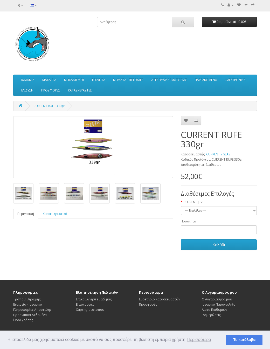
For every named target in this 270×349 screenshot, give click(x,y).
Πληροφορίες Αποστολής (32, 309)
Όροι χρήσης (23, 320)
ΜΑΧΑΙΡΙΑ (49, 80)
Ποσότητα (188, 221)
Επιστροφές (85, 304)
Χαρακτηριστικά (55, 214)
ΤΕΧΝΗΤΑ (98, 80)
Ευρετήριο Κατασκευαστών (159, 299)
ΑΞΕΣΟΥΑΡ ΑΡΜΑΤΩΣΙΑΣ (169, 80)
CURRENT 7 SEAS (218, 154)
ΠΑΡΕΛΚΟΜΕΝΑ (206, 80)
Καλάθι (218, 244)
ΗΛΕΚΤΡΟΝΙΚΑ (235, 80)
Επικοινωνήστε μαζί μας (94, 299)
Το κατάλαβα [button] (244, 340)
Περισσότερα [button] (199, 339)
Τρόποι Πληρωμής (26, 299)
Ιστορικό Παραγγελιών (218, 304)
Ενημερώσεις (211, 315)
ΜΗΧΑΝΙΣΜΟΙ (74, 80)
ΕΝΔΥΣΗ (27, 90)
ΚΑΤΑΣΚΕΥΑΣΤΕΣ (80, 90)
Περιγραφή (25, 214)
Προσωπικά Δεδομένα (30, 315)
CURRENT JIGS (193, 202)
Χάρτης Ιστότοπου (90, 309)
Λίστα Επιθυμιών (214, 309)
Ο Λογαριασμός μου (217, 299)
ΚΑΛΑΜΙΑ (27, 80)
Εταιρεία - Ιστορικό (27, 304)
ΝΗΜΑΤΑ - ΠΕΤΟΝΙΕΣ (128, 80)
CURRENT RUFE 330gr (49, 106)
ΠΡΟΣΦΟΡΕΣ (50, 90)
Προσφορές (148, 304)
